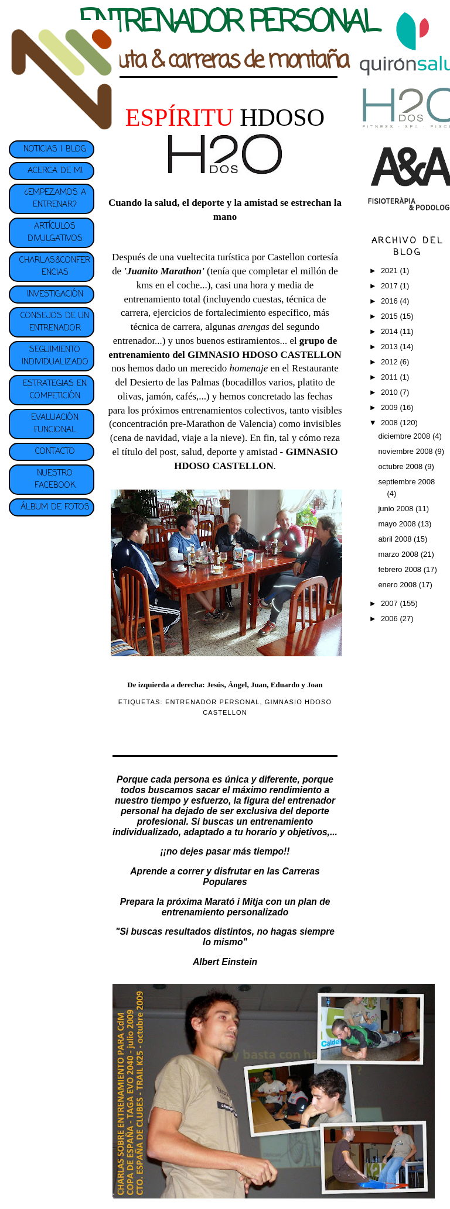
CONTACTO (55, 452)
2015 (390, 316)
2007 (390, 603)
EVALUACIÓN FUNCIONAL (55, 424)
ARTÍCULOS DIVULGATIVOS (55, 233)
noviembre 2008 (406, 451)
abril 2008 (396, 539)
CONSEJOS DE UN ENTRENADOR (55, 322)
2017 (390, 285)
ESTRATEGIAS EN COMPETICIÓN (55, 390)
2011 (390, 377)
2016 (390, 301)
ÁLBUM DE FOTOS (55, 507)
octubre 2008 (401, 466)
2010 (390, 392)
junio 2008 (396, 508)
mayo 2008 (398, 523)
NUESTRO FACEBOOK (55, 479)
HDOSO (282, 117)
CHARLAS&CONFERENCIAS (54, 266)
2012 (390, 361)
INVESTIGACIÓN (55, 294)
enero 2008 (398, 584)
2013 (390, 346)
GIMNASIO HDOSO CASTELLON (265, 354)
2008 (390, 422)
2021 (390, 270)
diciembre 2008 (405, 436)
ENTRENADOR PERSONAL (212, 701)
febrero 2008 (400, 569)
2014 (390, 331)
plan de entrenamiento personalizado (246, 907)
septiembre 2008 (406, 481)
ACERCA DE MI (55, 171)
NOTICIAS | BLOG (54, 149)
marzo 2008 (399, 554)
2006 (390, 618)
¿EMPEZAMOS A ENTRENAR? (55, 199)
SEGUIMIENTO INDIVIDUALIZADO (55, 356)
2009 (390, 407)
